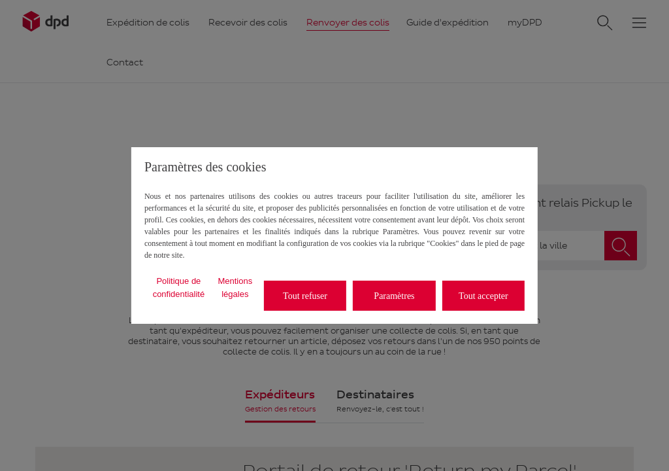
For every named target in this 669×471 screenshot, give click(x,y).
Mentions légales (235, 287)
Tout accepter (483, 296)
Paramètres (394, 296)
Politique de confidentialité (179, 287)
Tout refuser (305, 296)
